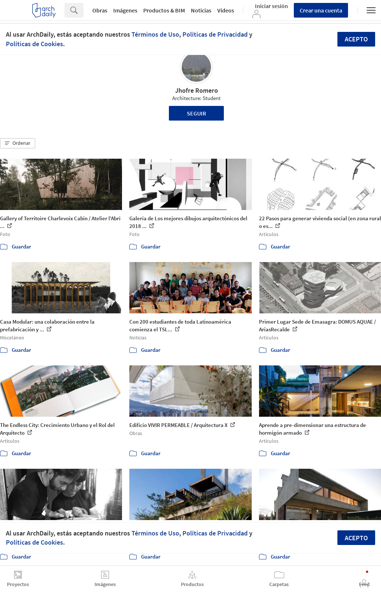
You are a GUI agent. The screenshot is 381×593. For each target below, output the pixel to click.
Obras (99, 10)
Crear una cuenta (321, 10)
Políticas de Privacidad (215, 34)
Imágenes (125, 10)
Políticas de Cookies (34, 44)
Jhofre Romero (196, 90)
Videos (225, 10)
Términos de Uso (155, 34)
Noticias (201, 10)
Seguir (196, 113)
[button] (17, 143)
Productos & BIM (164, 10)
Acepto (356, 39)
